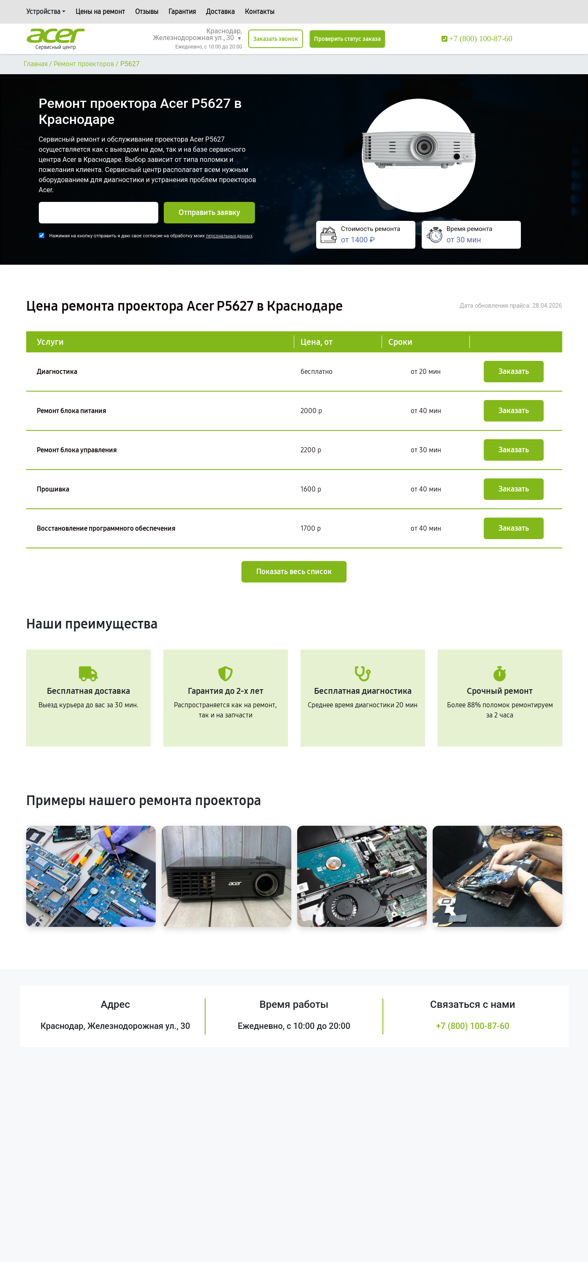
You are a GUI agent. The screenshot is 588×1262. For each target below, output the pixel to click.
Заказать (514, 371)
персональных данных (229, 236)
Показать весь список (294, 571)
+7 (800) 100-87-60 (472, 1026)
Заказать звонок (275, 39)
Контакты (259, 12)
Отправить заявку (209, 212)
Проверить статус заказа (347, 39)
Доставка (220, 12)
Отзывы (146, 12)
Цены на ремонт (100, 12)
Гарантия (182, 12)
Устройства (43, 12)
